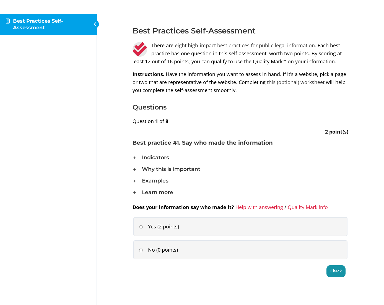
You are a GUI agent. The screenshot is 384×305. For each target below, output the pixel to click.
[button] (240, 157)
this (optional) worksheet (296, 82)
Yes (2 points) (159, 226)
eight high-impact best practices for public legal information (245, 45)
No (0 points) (158, 249)
